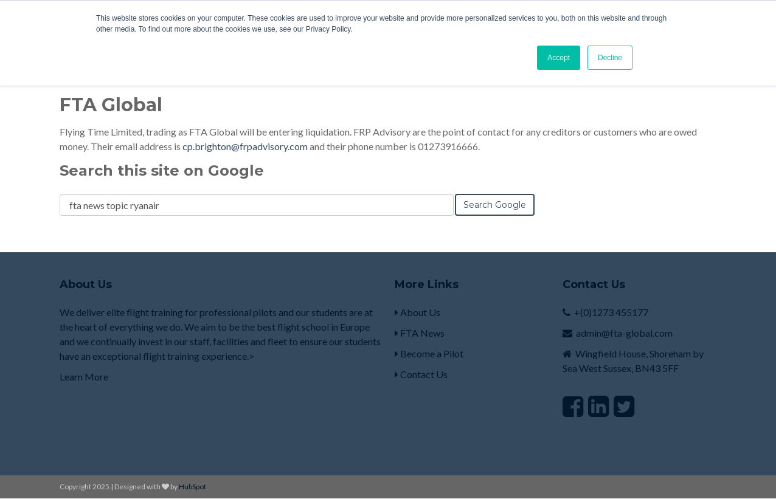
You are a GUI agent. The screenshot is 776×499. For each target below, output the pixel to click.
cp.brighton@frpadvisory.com (245, 146)
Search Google (494, 204)
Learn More (85, 376)
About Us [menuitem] (417, 312)
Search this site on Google (162, 170)
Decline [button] (610, 57)
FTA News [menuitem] (420, 333)
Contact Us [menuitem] (421, 374)
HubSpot (192, 486)
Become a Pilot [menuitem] (429, 353)
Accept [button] (558, 57)
